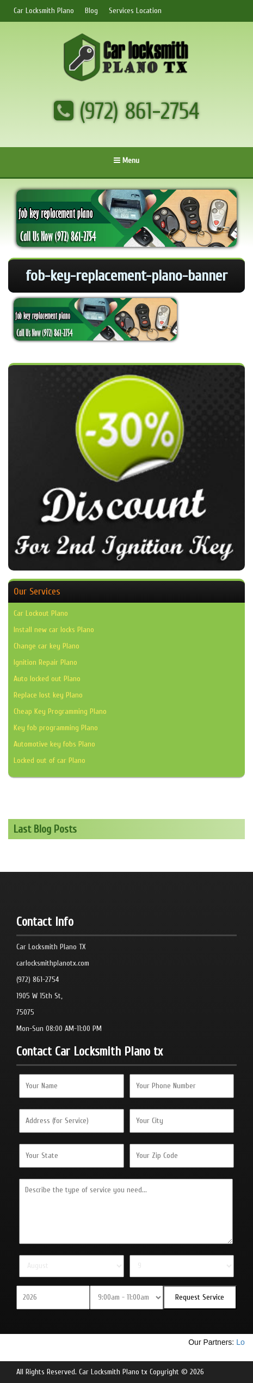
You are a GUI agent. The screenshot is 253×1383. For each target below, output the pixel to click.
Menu (126, 160)
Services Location (135, 10)
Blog (91, 10)
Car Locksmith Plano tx (113, 1371)
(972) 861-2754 (127, 111)
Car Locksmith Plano (44, 10)
